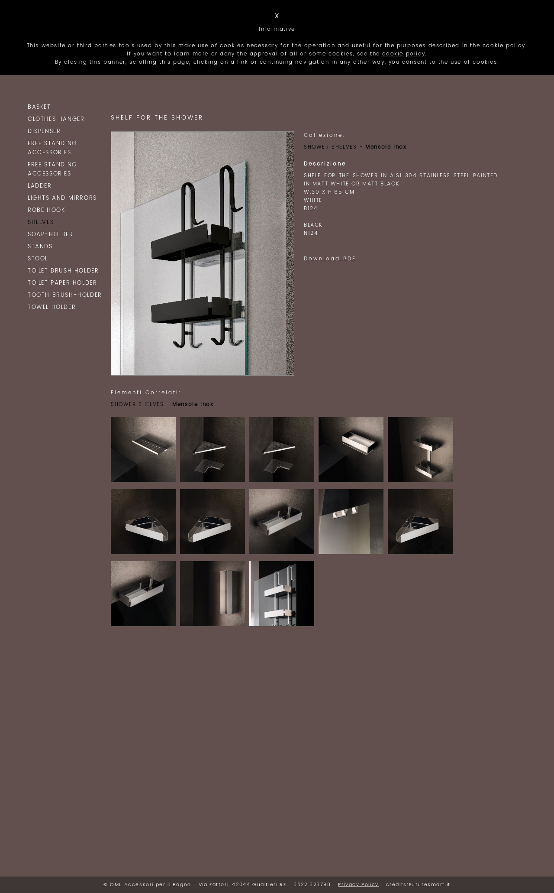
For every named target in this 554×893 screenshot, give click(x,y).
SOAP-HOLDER (51, 234)
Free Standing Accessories (52, 148)
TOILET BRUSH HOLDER (63, 271)
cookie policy (403, 54)
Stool (38, 258)
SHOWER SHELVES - (355, 147)
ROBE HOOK (46, 210)
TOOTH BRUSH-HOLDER (65, 295)
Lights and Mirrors (62, 198)
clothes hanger (56, 119)
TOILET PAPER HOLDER (62, 283)
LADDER (40, 186)
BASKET (39, 107)
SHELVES (41, 222)
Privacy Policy (358, 885)
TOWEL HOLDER (52, 307)
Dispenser (44, 131)
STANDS (40, 246)
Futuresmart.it (430, 885)
